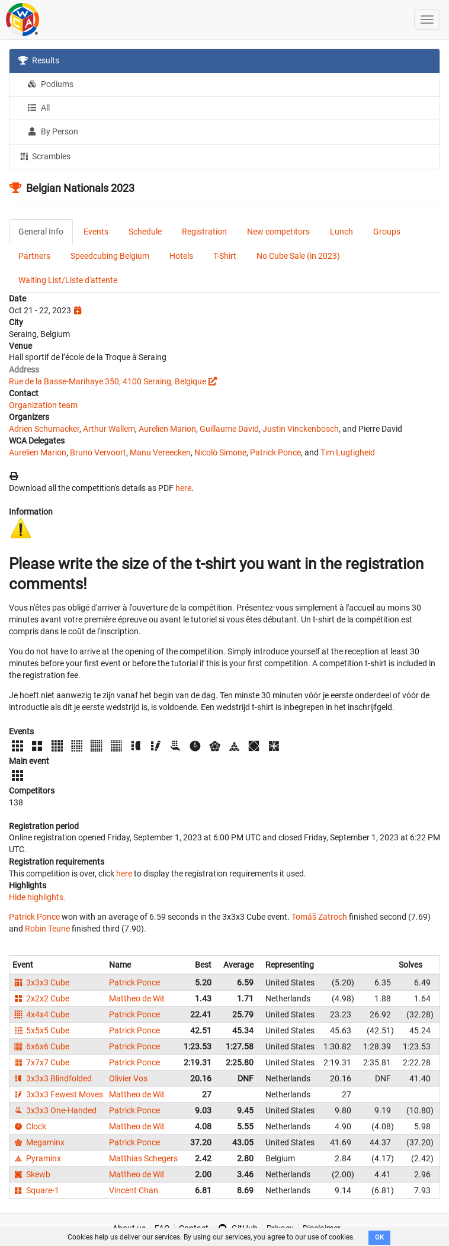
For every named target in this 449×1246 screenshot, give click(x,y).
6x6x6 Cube (40, 1046)
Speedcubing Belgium (109, 256)
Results (38, 60)
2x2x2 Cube (40, 998)
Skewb (31, 1174)
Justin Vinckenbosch (300, 428)
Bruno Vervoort (98, 452)
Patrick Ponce (275, 452)
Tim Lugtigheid (347, 452)
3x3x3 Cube (40, 982)
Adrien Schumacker (44, 428)
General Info (40, 231)
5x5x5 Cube (40, 1030)
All (38, 108)
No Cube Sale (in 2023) (298, 256)
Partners (34, 256)
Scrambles (44, 155)
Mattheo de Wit (137, 998)
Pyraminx (36, 1158)
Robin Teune (47, 928)
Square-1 (35, 1190)
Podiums (50, 84)
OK (379, 1237)
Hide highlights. (37, 897)
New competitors (278, 231)
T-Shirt (224, 256)
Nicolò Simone (220, 452)
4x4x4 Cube (40, 1014)
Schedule (145, 231)
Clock (29, 1126)
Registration (204, 231)
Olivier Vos (128, 1078)
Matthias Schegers (143, 1158)
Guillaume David (229, 428)
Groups (386, 231)
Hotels (181, 256)
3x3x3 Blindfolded (52, 1078)
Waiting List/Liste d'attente (67, 280)
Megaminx (38, 1142)
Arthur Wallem (109, 428)
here (183, 488)
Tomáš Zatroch (319, 916)
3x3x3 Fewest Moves (57, 1094)
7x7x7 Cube (40, 1062)
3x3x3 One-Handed (54, 1110)
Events (96, 231)
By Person (52, 131)
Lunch (341, 231)
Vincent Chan (133, 1190)
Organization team (43, 405)
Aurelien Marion (167, 428)
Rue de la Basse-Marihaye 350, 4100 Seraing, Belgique (107, 381)
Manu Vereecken (160, 452)
